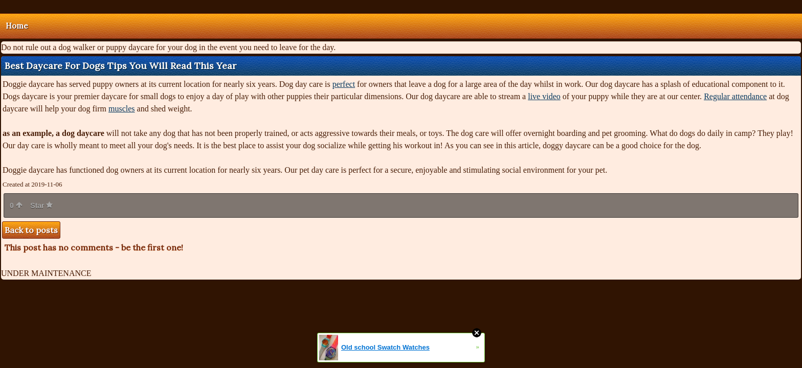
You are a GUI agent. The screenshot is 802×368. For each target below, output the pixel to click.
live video (544, 96)
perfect (343, 84)
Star (41, 205)
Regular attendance (735, 96)
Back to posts (31, 230)
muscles (121, 108)
